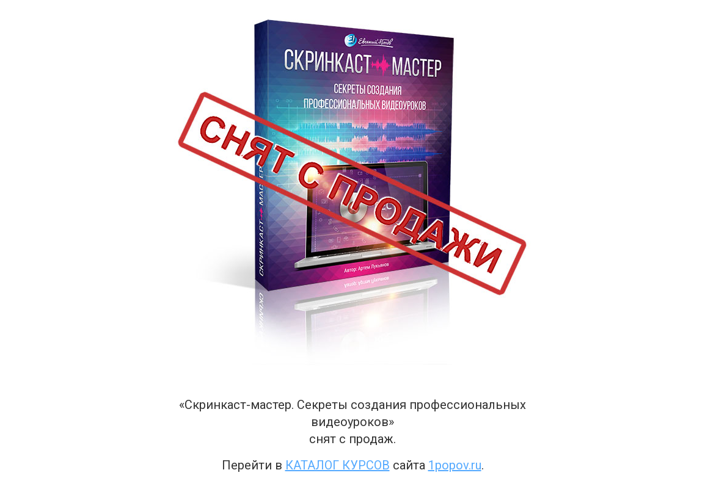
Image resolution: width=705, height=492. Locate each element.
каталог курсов (337, 465)
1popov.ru (454, 465)
